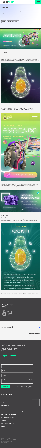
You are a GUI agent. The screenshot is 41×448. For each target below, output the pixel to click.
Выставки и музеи (8, 414)
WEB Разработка (13, 21)
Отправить (5, 386)
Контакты (5, 405)
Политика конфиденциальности (7, 435)
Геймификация (7, 417)
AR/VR (3, 420)
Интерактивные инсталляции (13, 411)
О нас (3, 402)
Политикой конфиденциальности (26, 387)
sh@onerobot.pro (9, 356)
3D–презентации (7, 429)
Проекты (4, 399)
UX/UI (3, 21)
